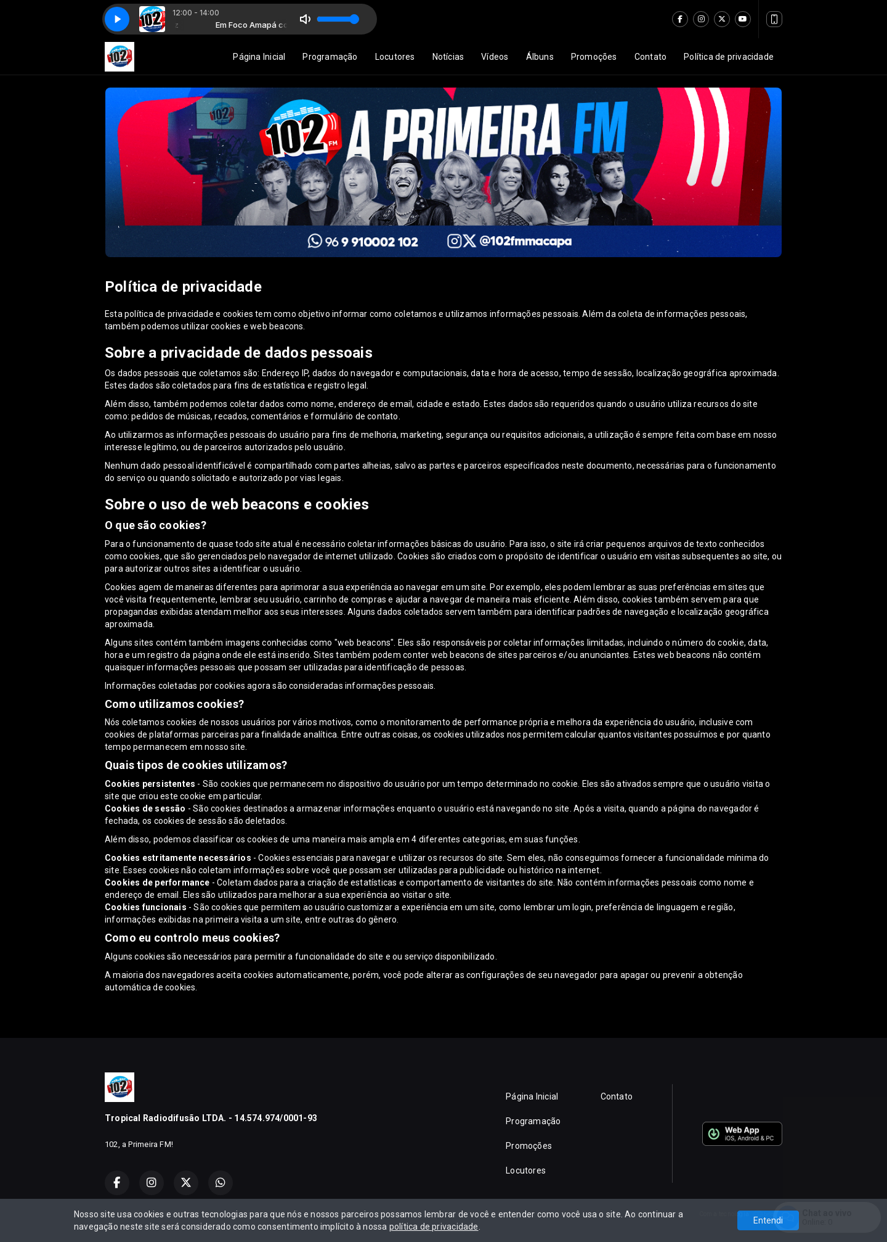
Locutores (395, 57)
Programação (329, 57)
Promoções (594, 57)
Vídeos (494, 57)
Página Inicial (259, 57)
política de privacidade (434, 1227)
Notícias (448, 57)
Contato (650, 57)
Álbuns (540, 57)
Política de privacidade (729, 57)
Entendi (768, 1220)
